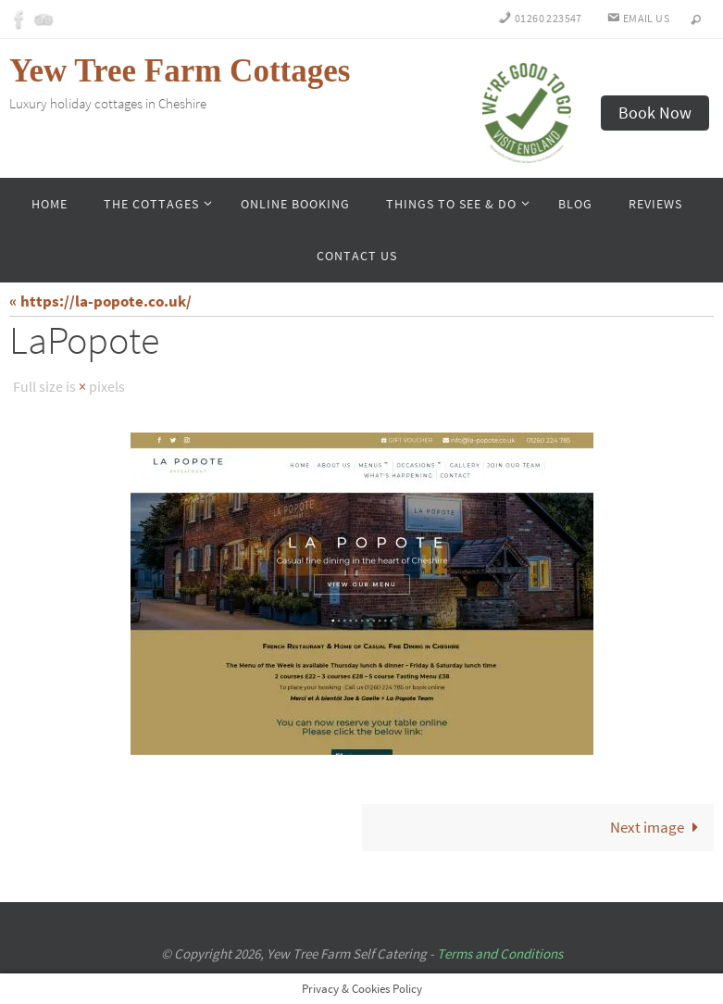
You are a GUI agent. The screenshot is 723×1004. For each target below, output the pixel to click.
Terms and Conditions (500, 952)
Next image (658, 826)
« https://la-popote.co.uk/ (100, 301)
